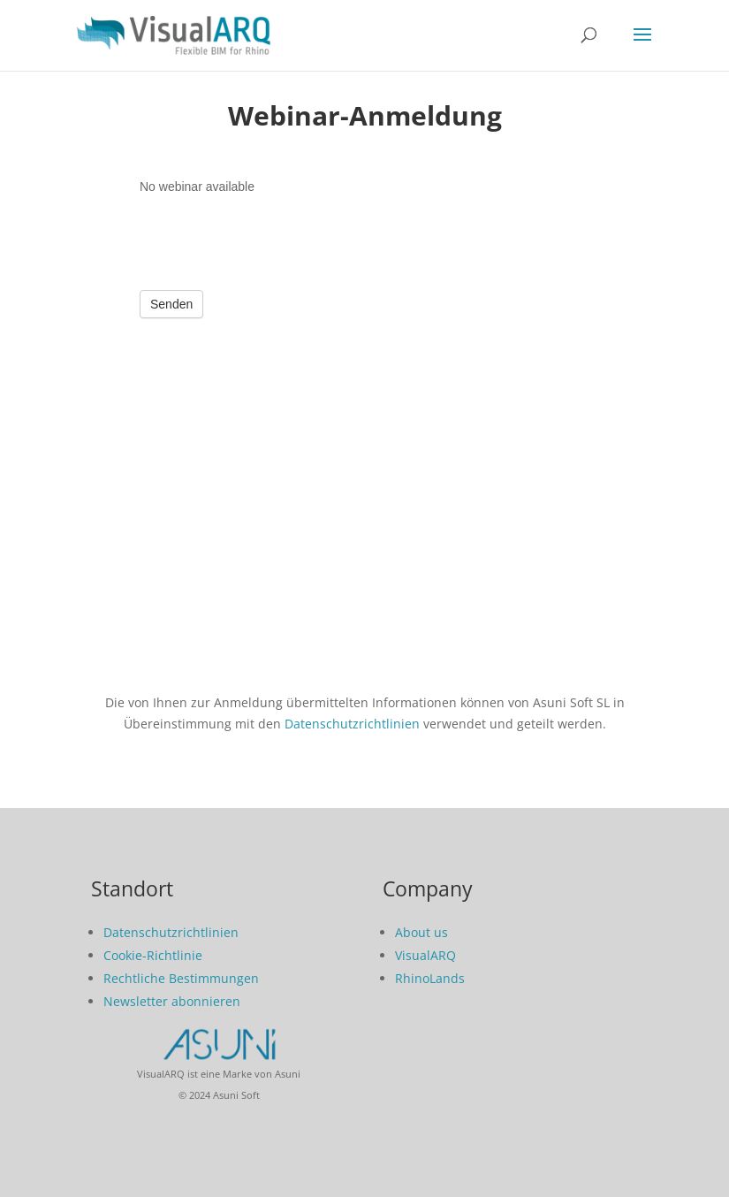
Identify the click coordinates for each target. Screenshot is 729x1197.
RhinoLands (430, 978)
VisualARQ (425, 955)
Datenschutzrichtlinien (352, 723)
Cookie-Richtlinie (152, 955)
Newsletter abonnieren (171, 1001)
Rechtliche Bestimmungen (181, 978)
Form (365, 417)
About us (421, 932)
